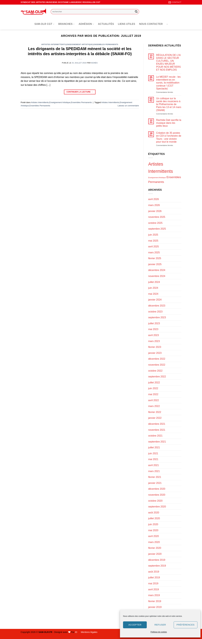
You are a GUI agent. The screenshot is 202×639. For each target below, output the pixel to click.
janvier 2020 (155, 554)
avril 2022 (153, 400)
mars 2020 (154, 542)
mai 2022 (153, 394)
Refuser (160, 624)
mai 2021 (153, 459)
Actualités (106, 24)
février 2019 (154, 601)
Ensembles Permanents (105, 44)
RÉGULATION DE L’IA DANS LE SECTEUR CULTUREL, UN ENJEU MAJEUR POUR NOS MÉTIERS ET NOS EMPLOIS (168, 62)
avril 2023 (153, 335)
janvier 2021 (155, 483)
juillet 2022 (154, 382)
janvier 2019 (155, 607)
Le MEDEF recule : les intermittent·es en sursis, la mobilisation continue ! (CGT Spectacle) (168, 83)
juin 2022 (153, 388)
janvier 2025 (155, 264)
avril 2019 (153, 589)
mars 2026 (154, 205)
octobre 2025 (155, 223)
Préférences (186, 624)
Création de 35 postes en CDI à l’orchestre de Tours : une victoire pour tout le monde (168, 137)
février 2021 (154, 477)
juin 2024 (153, 288)
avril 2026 (153, 199)
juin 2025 (153, 234)
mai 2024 (153, 294)
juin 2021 (153, 453)
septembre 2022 (157, 376)
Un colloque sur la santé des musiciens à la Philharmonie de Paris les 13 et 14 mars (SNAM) (168, 104)
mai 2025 (153, 240)
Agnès (94, 63)
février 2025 (154, 258)
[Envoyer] (136, 11)
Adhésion (86, 24)
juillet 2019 (154, 577)
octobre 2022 (155, 370)
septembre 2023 (157, 317)
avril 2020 (153, 536)
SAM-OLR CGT (44, 24)
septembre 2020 (157, 506)
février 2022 (154, 412)
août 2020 (153, 512)
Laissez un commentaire (128, 105)
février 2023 (154, 347)
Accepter (134, 624)
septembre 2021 (157, 441)
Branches (66, 24)
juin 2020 (153, 524)
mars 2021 (154, 471)
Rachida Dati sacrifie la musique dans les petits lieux (168, 123)
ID (76, 632)
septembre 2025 (157, 228)
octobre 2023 (155, 311)
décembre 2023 (156, 305)
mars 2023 (154, 341)
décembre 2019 (156, 560)
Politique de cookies (159, 632)
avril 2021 (153, 465)
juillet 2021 (154, 447)
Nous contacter (151, 24)
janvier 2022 (155, 418)
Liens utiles (126, 24)
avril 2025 (153, 246)
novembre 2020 (156, 494)
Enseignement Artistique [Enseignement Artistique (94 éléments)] (157, 177)
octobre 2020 (155, 500)
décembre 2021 (156, 424)
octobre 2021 (155, 435)
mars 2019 (154, 595)
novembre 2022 (156, 364)
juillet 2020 (154, 518)
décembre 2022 (156, 358)
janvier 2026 (155, 211)
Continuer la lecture (80, 92)
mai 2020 (153, 530)
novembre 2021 (156, 430)
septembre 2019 (157, 565)
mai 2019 (153, 583)
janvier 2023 (155, 353)
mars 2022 (154, 406)
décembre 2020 (156, 489)
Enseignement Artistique (79, 44)
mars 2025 (154, 252)
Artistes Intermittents (53, 44)
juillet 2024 (154, 282)
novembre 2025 (156, 217)
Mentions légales (89, 632)
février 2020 (154, 548)
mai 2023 (153, 329)
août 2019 (153, 571)
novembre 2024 (156, 276)
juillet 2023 (154, 323)
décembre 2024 (156, 270)
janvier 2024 (155, 299)
